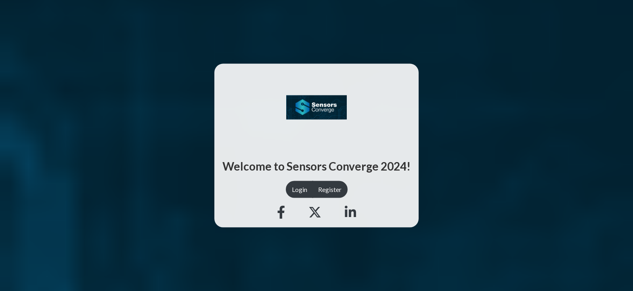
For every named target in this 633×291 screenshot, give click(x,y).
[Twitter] (314, 212)
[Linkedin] (350, 212)
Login (299, 189)
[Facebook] (281, 212)
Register (330, 189)
